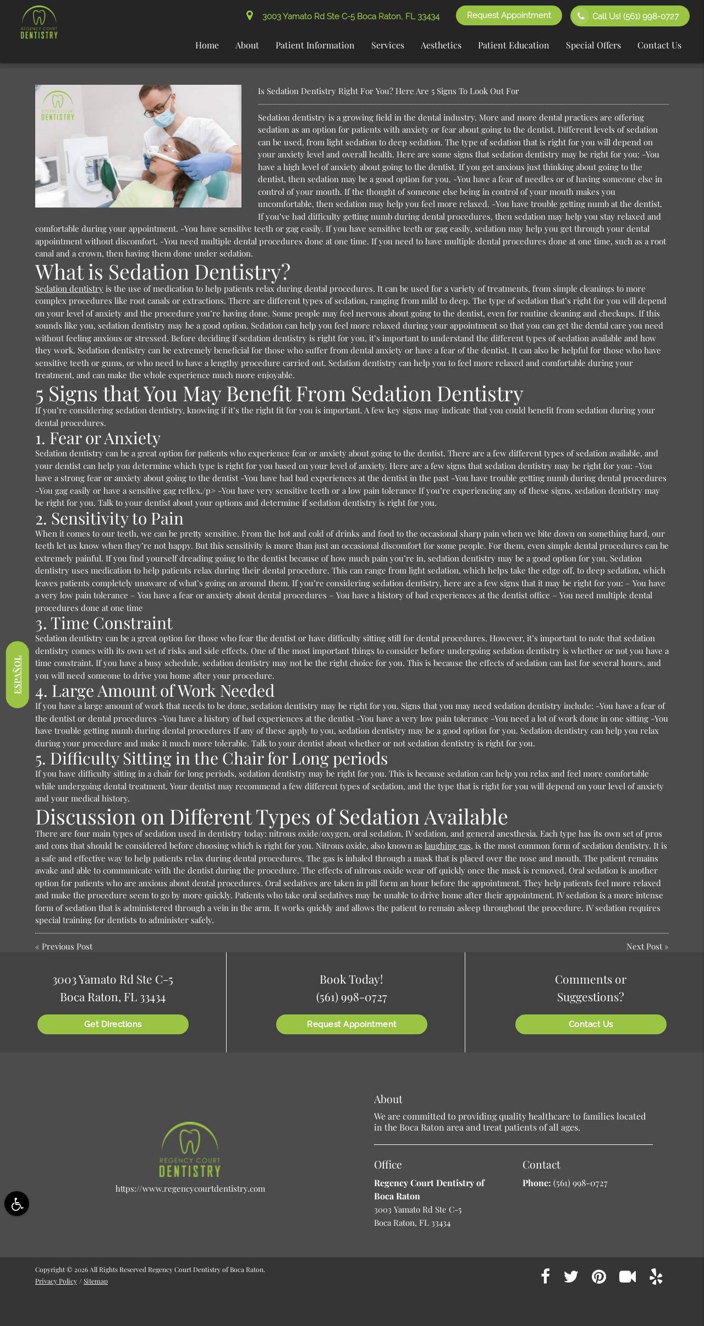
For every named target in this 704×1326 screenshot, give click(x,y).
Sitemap (96, 1280)
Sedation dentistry (69, 288)
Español (17, 674)
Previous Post (67, 946)
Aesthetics (441, 45)
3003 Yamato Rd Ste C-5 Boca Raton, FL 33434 (342, 16)
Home (207, 45)
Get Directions (113, 1024)
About (247, 45)
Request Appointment (509, 15)
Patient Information (315, 45)
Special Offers (593, 45)
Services (387, 45)
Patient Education (513, 45)
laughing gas (448, 845)
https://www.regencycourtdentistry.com (190, 1188)
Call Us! (626, 16)
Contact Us (659, 45)
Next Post (644, 946)
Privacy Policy (56, 1280)
